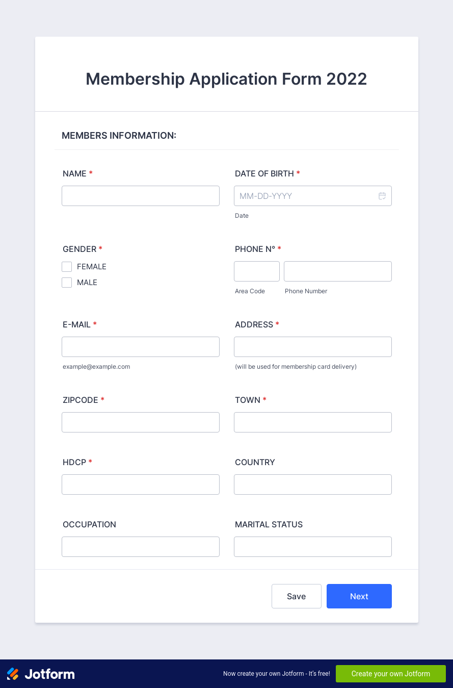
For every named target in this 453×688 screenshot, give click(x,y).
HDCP (77, 462)
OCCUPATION (89, 524)
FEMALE (91, 266)
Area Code (250, 291)
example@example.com (96, 366)
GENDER (82, 249)
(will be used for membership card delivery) (296, 366)
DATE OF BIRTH (267, 173)
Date (242, 215)
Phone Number (306, 291)
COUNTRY (255, 462)
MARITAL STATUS (269, 524)
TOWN (251, 400)
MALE (87, 282)
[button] (381, 196)
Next (359, 596)
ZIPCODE (83, 400)
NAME (78, 173)
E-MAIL (80, 324)
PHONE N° (258, 249)
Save (296, 596)
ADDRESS (257, 324)
